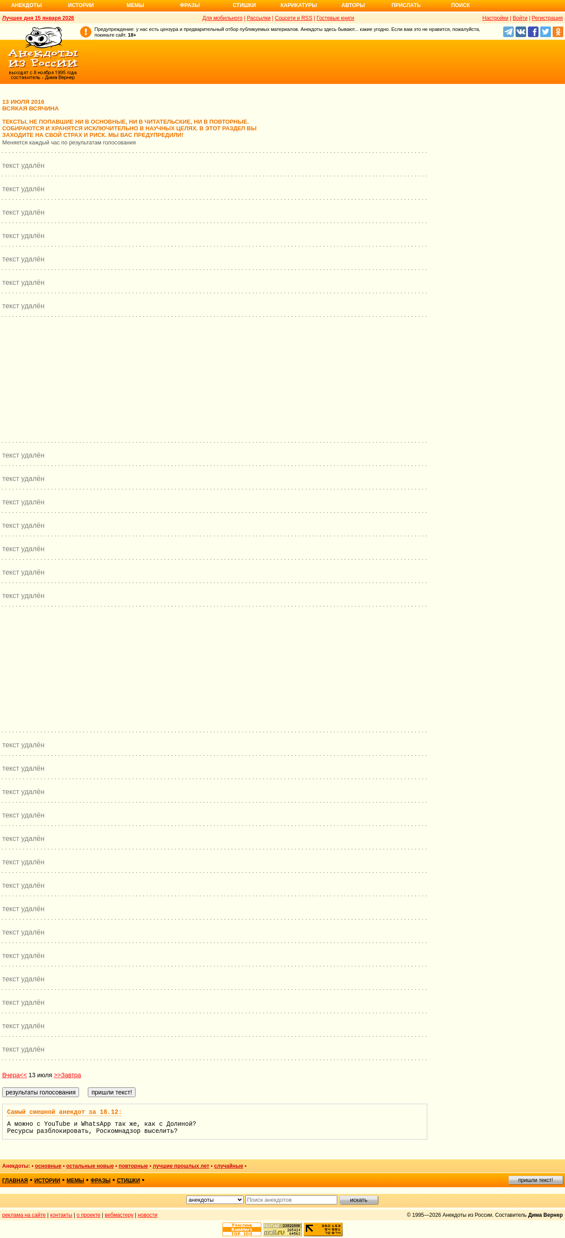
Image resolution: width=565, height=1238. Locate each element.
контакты (61, 1215)
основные (48, 1166)
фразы (100, 1180)
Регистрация (547, 18)
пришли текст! (535, 1180)
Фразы (190, 5)
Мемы (135, 5)
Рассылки (259, 18)
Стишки (244, 5)
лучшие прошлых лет (181, 1166)
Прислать (406, 5)
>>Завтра (67, 1075)
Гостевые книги (335, 18)
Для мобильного (223, 18)
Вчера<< (14, 1075)
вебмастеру (119, 1215)
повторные (133, 1166)
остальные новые (90, 1166)
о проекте (89, 1215)
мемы (75, 1180)
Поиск (460, 5)
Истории (81, 5)
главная (15, 1180)
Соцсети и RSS (294, 18)
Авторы (353, 5)
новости (147, 1215)
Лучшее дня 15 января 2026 (38, 18)
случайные (228, 1166)
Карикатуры (298, 5)
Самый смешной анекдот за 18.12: (64, 1112)
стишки (128, 1180)
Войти (519, 18)
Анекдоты (26, 5)
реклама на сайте (24, 1215)
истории (47, 1180)
